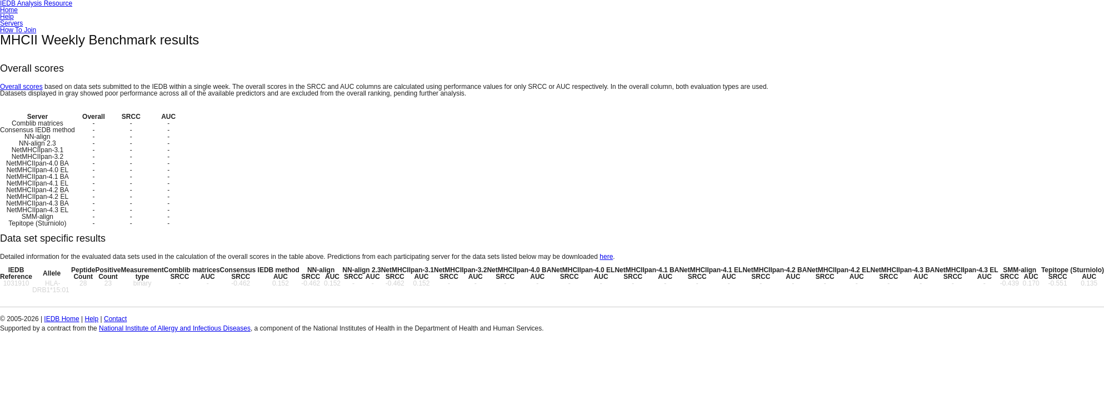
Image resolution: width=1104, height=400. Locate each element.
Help (7, 17)
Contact (115, 319)
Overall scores (21, 87)
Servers (11, 23)
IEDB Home (61, 319)
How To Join (18, 30)
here (606, 257)
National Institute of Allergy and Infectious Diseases (175, 328)
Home (9, 10)
